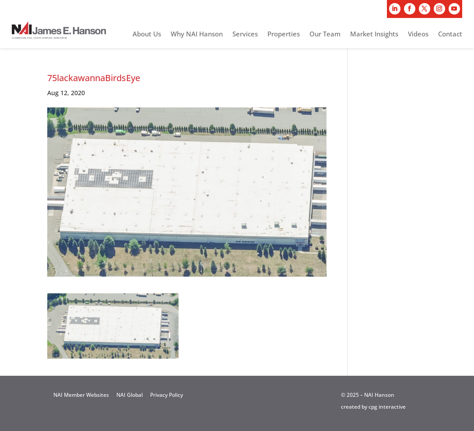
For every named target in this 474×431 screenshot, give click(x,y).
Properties (283, 34)
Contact (450, 34)
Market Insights (374, 34)
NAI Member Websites (81, 395)
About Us (147, 34)
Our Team (325, 34)
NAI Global (129, 395)
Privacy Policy (166, 395)
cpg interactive (387, 406)
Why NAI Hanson (197, 34)
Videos (418, 34)
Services (245, 34)
